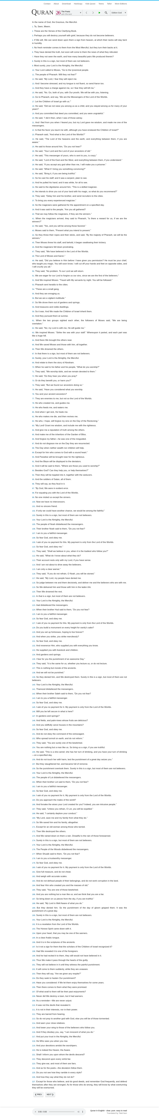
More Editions (121, 4)
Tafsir (109, 4)
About (56, 4)
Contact (47, 4)
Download (66, 4)
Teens (101, 4)
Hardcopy (78, 4)
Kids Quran (90, 4)
